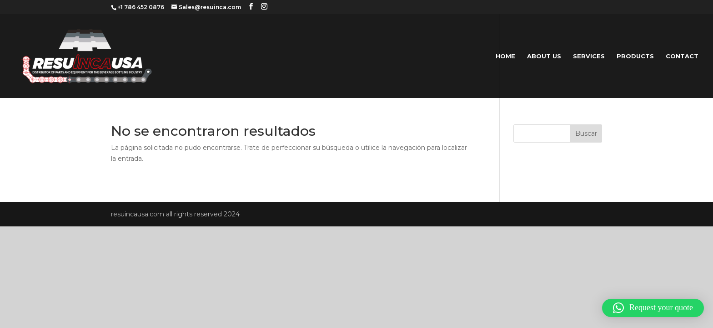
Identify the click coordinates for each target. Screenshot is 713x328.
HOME (505, 56)
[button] (653, 308)
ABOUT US (544, 56)
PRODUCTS (635, 56)
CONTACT (682, 56)
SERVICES (589, 56)
